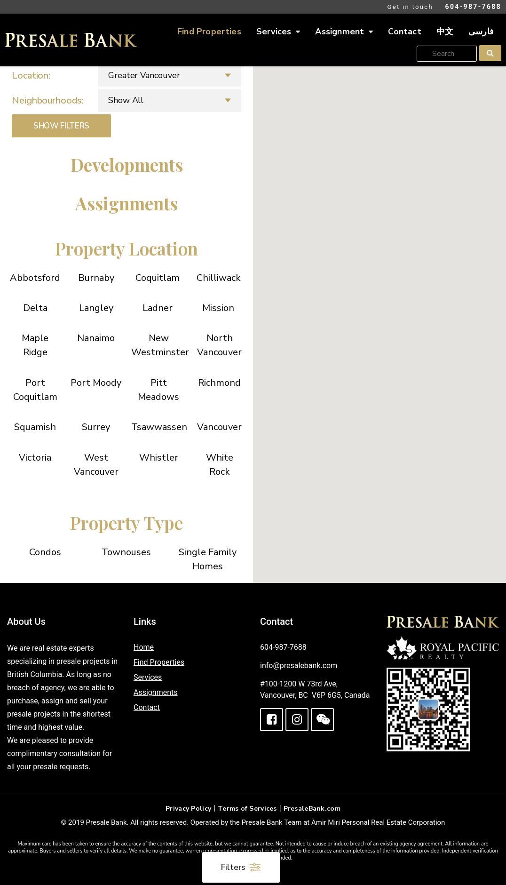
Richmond (219, 382)
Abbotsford (35, 277)
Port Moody (96, 382)
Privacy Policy (188, 808)
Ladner (157, 308)
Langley (96, 308)
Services (278, 31)
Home (144, 647)
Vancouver (219, 427)
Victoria (35, 457)
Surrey (96, 427)
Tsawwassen (159, 427)
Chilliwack (219, 277)
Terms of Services (247, 808)
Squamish (35, 427)
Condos (45, 552)
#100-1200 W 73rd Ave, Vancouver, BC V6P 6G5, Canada (315, 689)
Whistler (158, 457)
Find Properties (209, 31)
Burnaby (96, 277)
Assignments (156, 692)
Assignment (344, 31)
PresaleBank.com (312, 808)
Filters (241, 867)
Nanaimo (96, 338)
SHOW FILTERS (61, 125)
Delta (35, 308)
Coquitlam (157, 277)
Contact (404, 31)
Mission (218, 308)
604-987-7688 (473, 6)
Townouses (126, 552)
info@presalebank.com (298, 665)
